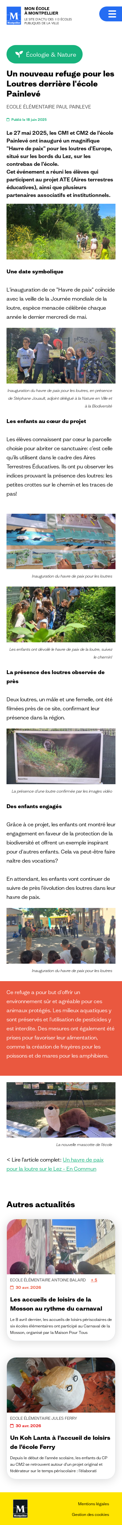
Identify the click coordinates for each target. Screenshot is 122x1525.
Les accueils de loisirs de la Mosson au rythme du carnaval (56, 1303)
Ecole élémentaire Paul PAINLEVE (49, 107)
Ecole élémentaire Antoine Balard (48, 1280)
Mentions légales (93, 1503)
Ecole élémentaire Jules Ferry (43, 1418)
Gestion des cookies (90, 1514)
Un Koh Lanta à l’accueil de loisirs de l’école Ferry (60, 1442)
